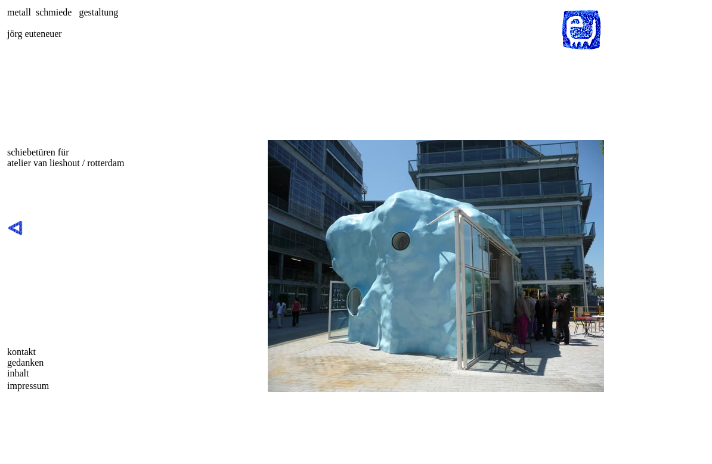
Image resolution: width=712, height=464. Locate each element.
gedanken (25, 362)
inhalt (18, 373)
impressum (28, 386)
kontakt (21, 352)
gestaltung (98, 12)
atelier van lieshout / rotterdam (65, 163)
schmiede (54, 12)
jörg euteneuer (34, 34)
